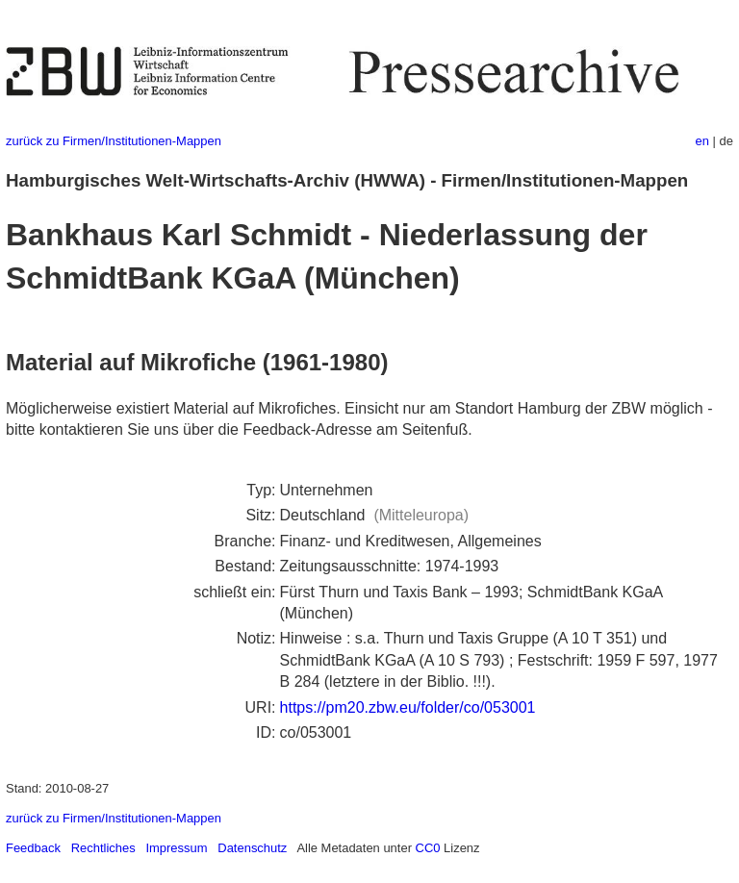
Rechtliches (103, 848)
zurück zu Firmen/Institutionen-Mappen (113, 141)
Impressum (176, 848)
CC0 (428, 848)
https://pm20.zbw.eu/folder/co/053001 (408, 707)
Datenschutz (252, 848)
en (702, 141)
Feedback (33, 848)
